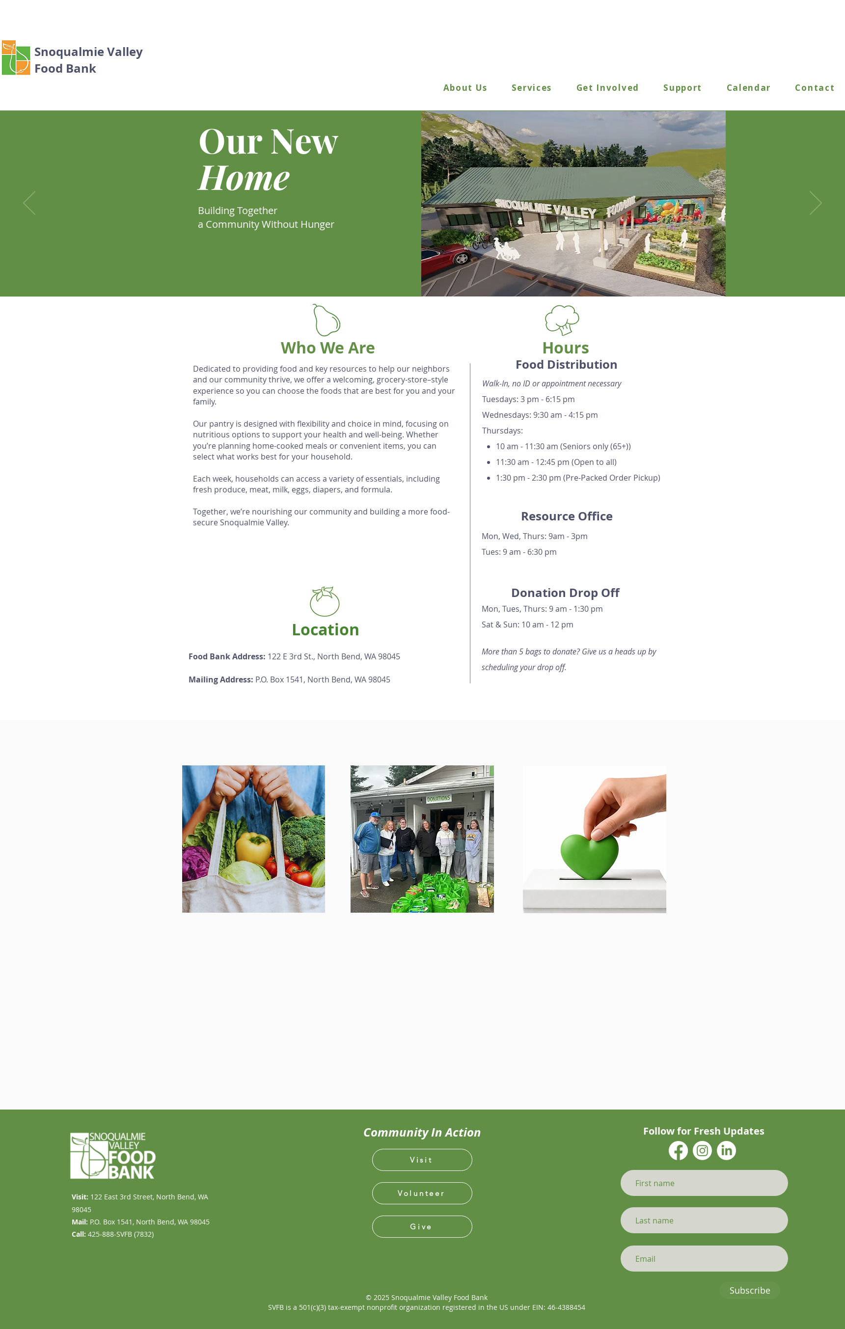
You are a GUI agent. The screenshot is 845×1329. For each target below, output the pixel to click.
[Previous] (29, 204)
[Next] (816, 204)
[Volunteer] (422, 1193)
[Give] (422, 1227)
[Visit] (422, 1160)
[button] (465, 88)
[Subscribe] (749, 1290)
